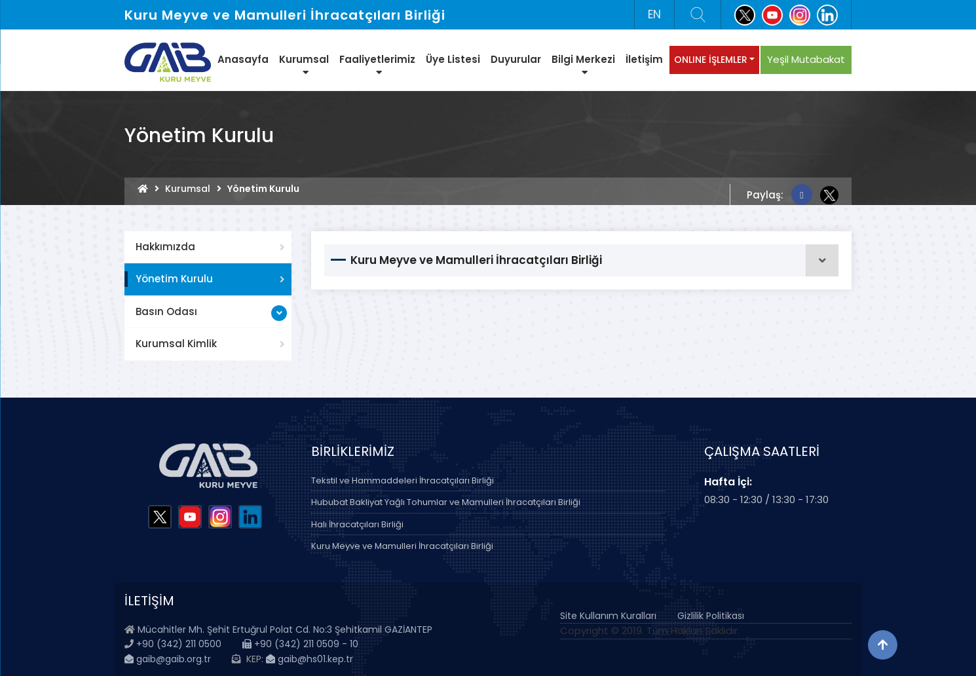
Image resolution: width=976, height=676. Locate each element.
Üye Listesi (453, 59)
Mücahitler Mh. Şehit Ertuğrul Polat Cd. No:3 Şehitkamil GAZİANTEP (285, 629)
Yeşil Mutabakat (806, 59)
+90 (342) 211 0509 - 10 (300, 643)
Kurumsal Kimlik (176, 343)
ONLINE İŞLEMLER (710, 59)
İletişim (644, 59)
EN (654, 14)
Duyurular (516, 59)
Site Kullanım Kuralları (608, 615)
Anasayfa (243, 59)
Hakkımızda (165, 247)
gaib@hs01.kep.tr (309, 659)
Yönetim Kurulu (174, 279)
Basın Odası (166, 311)
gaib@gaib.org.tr (167, 659)
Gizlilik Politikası (710, 615)
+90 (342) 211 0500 (178, 643)
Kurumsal (304, 64)
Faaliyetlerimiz (377, 64)
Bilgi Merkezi (583, 64)
